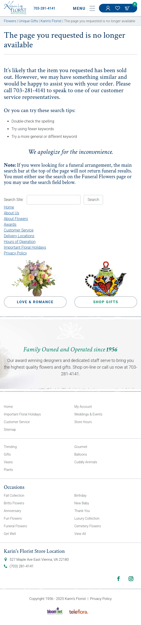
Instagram (131, 578)
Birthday (80, 495)
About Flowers (16, 218)
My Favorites (118, 10)
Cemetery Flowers (87, 526)
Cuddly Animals (85, 462)
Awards (10, 224)
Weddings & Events (88, 414)
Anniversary (12, 511)
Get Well (10, 534)
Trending (10, 447)
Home (9, 207)
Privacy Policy (15, 253)
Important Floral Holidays (25, 247)
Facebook (118, 578)
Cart (127, 8)
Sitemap (10, 429)
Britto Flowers (14, 503)
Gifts (7, 454)
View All (80, 534)
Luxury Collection (86, 518)
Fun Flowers (13, 518)
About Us (11, 213)
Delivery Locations (19, 236)
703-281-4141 (44, 8)
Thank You (82, 511)
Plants (8, 470)
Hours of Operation (20, 241)
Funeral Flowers (98, 176)
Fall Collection (14, 495)
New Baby (81, 503)
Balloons (80, 454)
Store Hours (83, 422)
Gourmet (80, 447)
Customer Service (18, 230)
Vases (8, 462)
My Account (108, 10)
